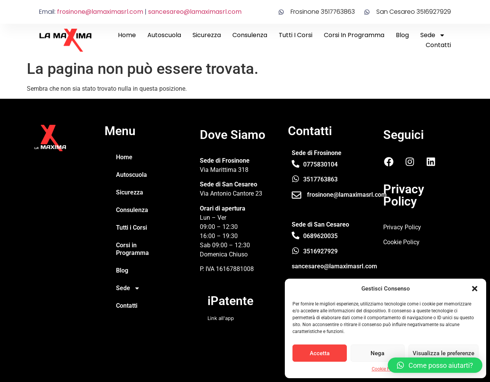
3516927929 (320, 251)
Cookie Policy (386, 369)
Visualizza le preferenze (443, 353)
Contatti (438, 45)
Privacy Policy (402, 227)
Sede (432, 35)
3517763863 (320, 179)
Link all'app (220, 318)
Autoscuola (164, 35)
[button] (475, 288)
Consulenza (249, 35)
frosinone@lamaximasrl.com (100, 11)
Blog (402, 35)
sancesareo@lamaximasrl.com (195, 11)
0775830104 (320, 164)
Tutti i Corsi (295, 35)
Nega (377, 353)
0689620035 (320, 236)
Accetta (320, 353)
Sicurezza (207, 35)
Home (127, 35)
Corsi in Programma (354, 35)
